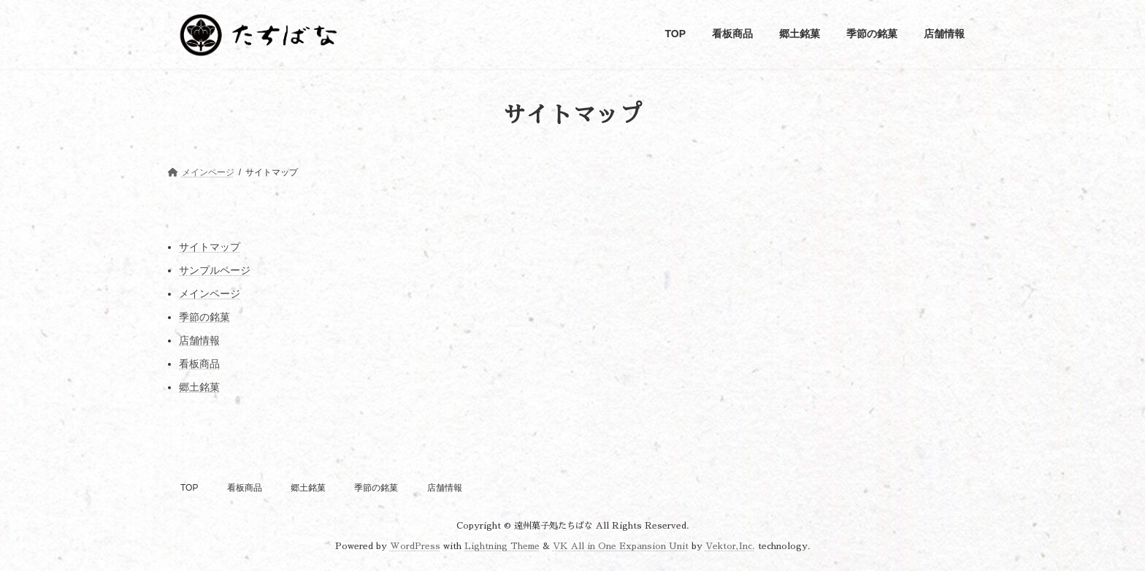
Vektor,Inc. (730, 546)
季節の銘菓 (204, 317)
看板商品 (199, 363)
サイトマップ (209, 247)
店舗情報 (199, 340)
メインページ (209, 293)
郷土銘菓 (199, 387)
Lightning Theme (502, 546)
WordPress (415, 546)
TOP (189, 488)
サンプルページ (214, 270)
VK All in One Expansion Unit (621, 546)
